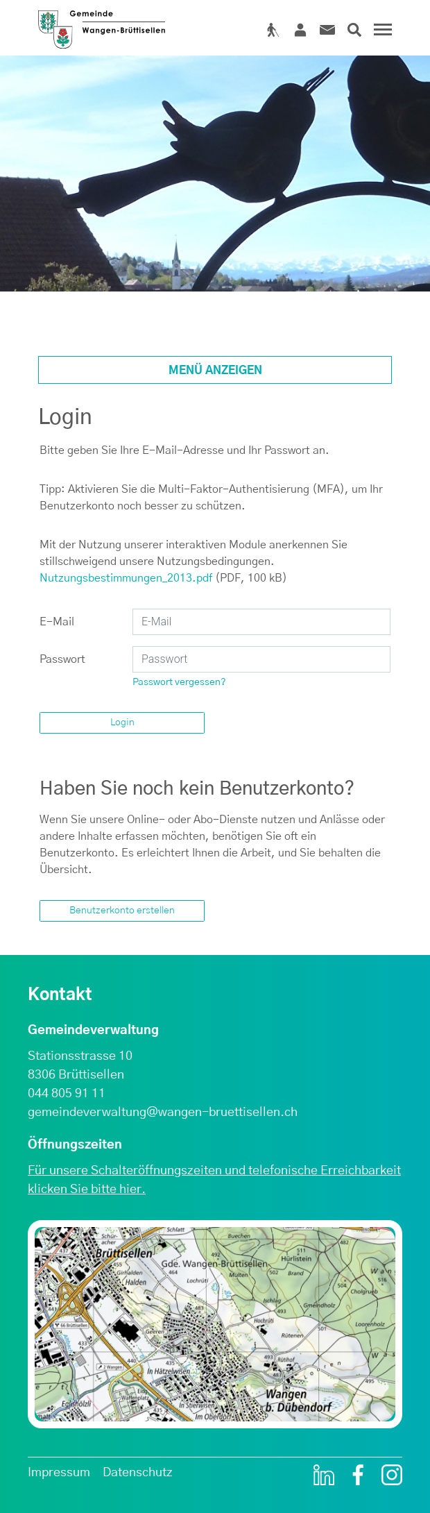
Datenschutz (138, 1472)
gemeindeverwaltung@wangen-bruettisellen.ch (163, 1112)
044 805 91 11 (66, 1094)
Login (122, 722)
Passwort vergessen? (179, 682)
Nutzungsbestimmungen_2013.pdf (126, 578)
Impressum (59, 1472)
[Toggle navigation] (381, 35)
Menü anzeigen (215, 370)
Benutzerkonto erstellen (122, 910)
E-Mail (57, 621)
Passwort (62, 659)
